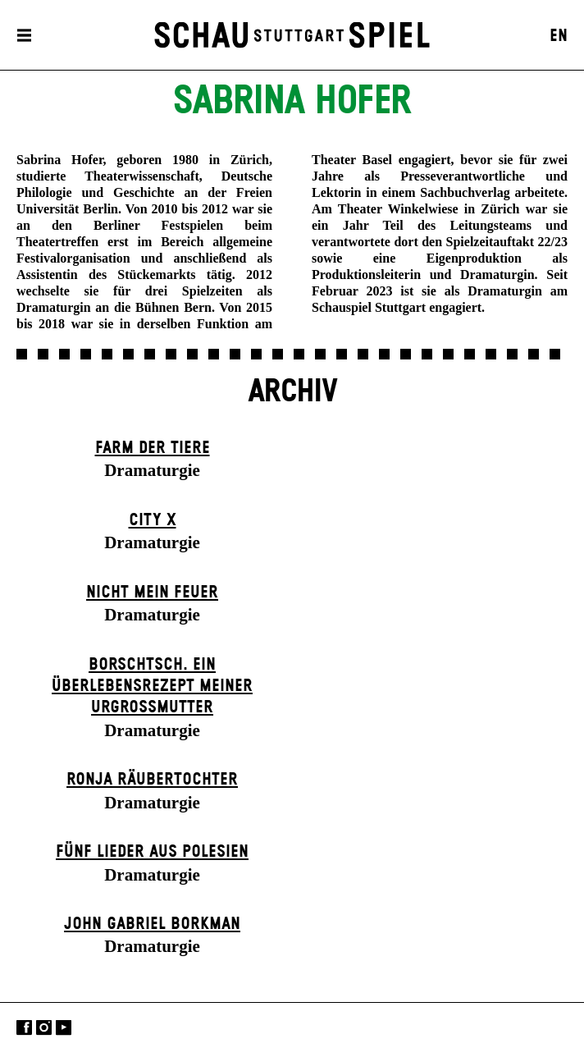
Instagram (44, 1027)
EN (559, 36)
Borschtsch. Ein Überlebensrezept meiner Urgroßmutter (152, 686)
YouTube (63, 1027)
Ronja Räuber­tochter (152, 780)
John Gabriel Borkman (152, 924)
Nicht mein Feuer (152, 592)
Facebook (24, 1027)
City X (152, 520)
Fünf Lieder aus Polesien (152, 852)
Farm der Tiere (152, 448)
